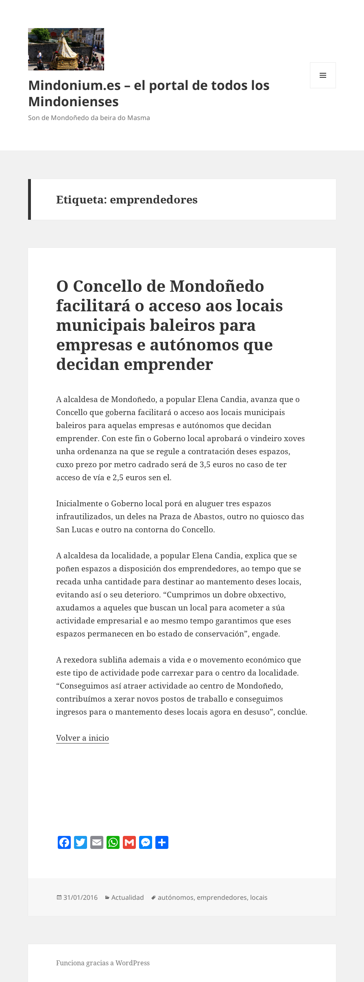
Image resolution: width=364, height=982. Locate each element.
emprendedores (222, 897)
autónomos (176, 897)
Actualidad (127, 897)
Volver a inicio (82, 738)
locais (259, 897)
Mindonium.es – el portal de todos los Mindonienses (149, 93)
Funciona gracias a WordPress (103, 962)
